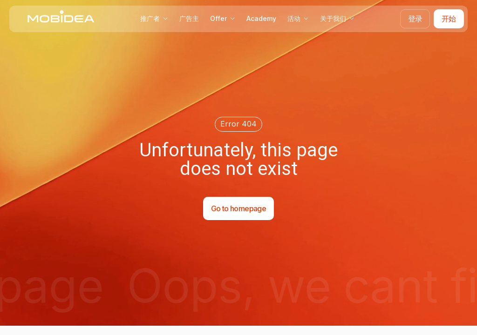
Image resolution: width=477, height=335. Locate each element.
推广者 (154, 18)
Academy (261, 18)
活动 (298, 18)
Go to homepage (238, 208)
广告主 (189, 18)
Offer (222, 18)
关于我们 (337, 18)
